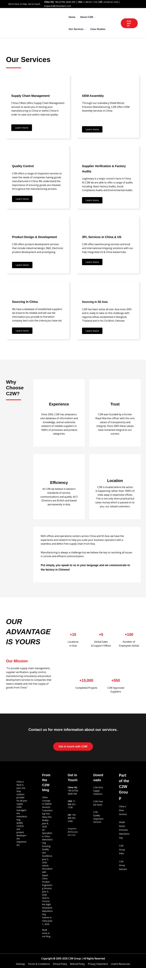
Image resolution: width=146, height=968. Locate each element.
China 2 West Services (123, 810)
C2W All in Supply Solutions (98, 790)
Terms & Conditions (39, 960)
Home (72, 17)
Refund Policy (77, 960)
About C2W (86, 17)
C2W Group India (122, 849)
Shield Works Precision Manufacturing (124, 830)
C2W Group (74, 954)
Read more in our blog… (47, 929)
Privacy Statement (97, 960)
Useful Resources (120, 960)
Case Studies (97, 29)
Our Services (76, 29)
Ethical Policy (60, 960)
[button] (129, 23)
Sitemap (21, 960)
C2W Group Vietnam (123, 865)
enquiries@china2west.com (57, 5)
